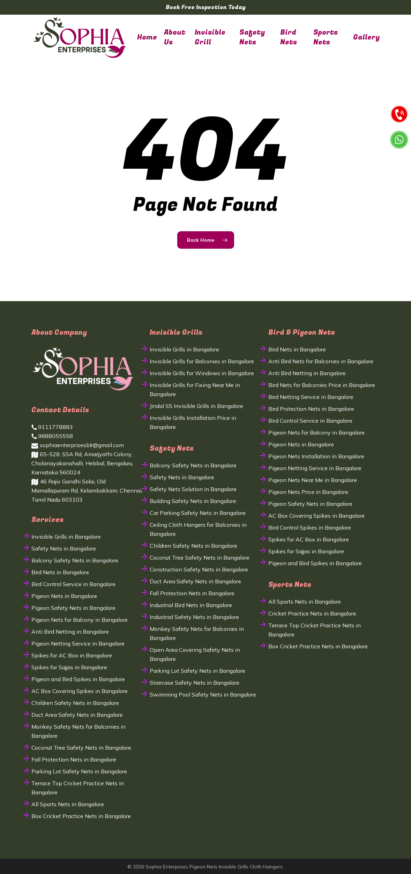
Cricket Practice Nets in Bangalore (312, 613)
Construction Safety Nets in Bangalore (199, 569)
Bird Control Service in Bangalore (73, 584)
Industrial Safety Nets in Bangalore (194, 616)
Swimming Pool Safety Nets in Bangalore (203, 694)
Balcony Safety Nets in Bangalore (74, 560)
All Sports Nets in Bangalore (67, 804)
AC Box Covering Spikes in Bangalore (79, 690)
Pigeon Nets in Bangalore (64, 595)
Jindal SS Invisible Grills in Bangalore (196, 405)
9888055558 (52, 435)
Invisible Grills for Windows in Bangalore (202, 373)
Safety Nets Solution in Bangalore (193, 489)
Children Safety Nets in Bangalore (75, 702)
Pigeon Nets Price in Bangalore (308, 491)
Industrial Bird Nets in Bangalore (191, 605)
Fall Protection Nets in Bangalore (73, 759)
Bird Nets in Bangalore (60, 572)
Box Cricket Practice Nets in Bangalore (81, 816)
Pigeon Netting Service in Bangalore (78, 643)
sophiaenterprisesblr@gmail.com (77, 445)
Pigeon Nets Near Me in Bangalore (312, 479)
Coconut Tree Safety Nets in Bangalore (81, 747)
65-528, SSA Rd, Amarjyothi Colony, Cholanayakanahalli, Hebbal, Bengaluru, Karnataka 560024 (82, 463)
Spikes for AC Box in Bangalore (71, 655)
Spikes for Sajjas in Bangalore (69, 667)
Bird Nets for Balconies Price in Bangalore (321, 384)
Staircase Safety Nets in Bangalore (194, 682)
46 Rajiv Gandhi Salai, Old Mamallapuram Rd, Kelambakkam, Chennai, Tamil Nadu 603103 (87, 490)
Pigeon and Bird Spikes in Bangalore (78, 679)
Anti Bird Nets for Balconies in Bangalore (320, 361)
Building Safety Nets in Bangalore (193, 500)
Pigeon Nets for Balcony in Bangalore (79, 619)
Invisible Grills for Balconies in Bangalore (202, 361)
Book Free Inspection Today (206, 7)
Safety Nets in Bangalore (63, 548)
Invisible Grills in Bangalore (66, 536)
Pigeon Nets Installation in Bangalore (316, 456)
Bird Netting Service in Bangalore (310, 396)
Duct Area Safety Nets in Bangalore (77, 714)
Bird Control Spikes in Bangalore (309, 527)
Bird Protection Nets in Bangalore (311, 408)
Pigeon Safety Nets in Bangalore (73, 607)
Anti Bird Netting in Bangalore (70, 631)
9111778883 (52, 426)
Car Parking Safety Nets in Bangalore (198, 512)
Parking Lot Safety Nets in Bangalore (79, 771)
